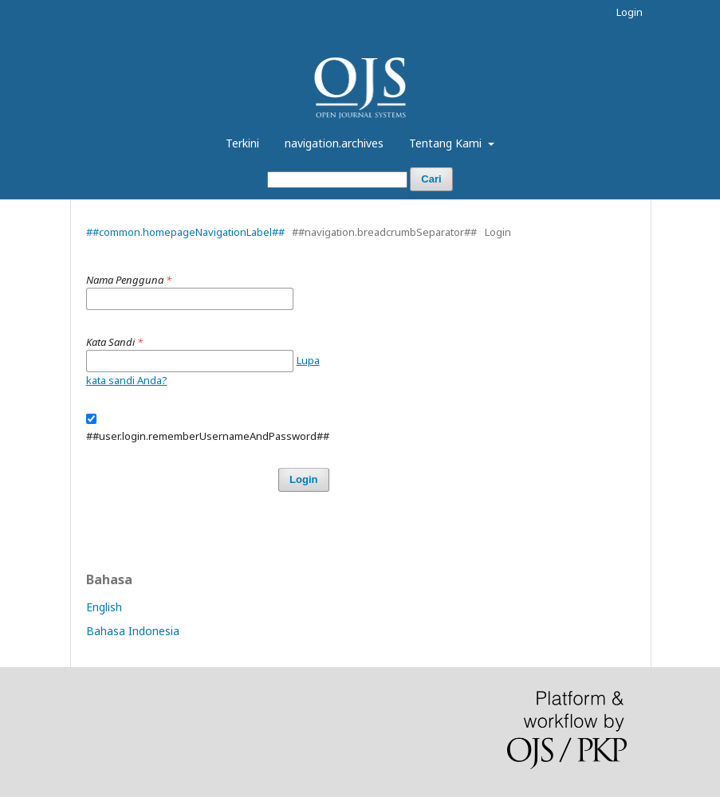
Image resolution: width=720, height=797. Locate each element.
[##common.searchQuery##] (337, 179)
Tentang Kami (447, 143)
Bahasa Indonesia (132, 630)
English (104, 606)
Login (629, 12)
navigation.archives (334, 143)
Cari (431, 179)
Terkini (242, 143)
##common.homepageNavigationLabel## (185, 232)
